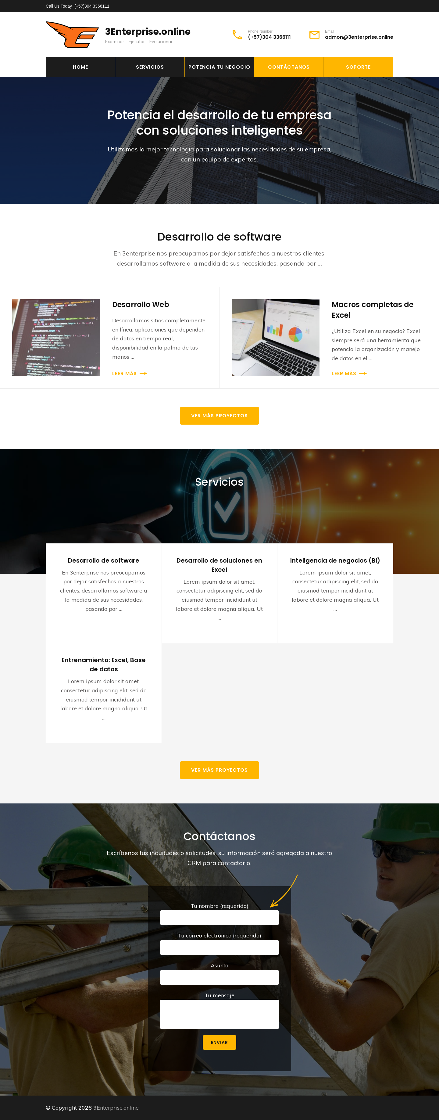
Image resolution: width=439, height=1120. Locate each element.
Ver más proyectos (219, 415)
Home (80, 67)
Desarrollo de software (103, 560)
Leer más (124, 373)
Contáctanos (289, 67)
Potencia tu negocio (219, 67)
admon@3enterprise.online (359, 37)
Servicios (150, 67)
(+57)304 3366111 (91, 6)
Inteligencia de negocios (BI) (335, 560)
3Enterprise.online (148, 31)
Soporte (358, 67)
